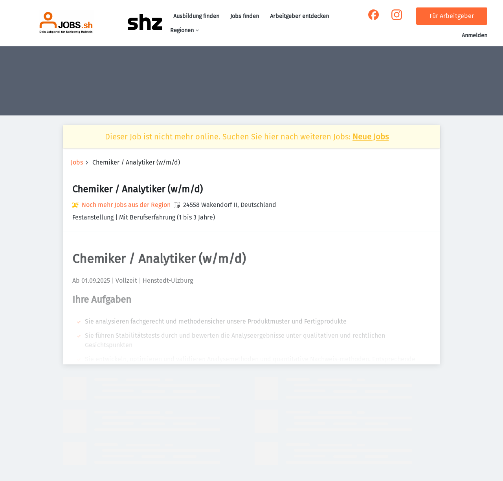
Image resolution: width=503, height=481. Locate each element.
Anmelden (474, 35)
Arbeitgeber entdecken (299, 16)
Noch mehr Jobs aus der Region (126, 204)
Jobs (77, 162)
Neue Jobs (370, 136)
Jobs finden (244, 16)
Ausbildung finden (196, 16)
